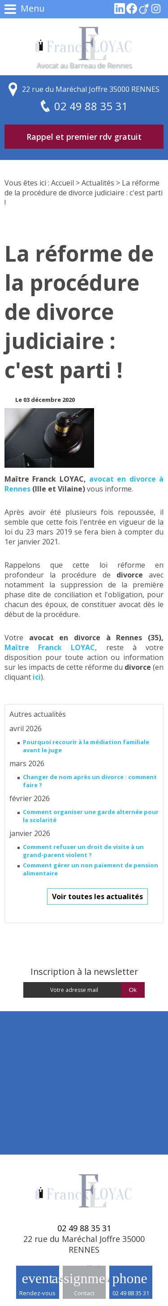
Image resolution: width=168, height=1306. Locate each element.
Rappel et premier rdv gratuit (84, 136)
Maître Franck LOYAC (49, 647)
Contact (84, 1293)
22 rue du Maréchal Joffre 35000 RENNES (90, 89)
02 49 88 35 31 (130, 1293)
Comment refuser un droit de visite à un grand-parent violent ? (83, 851)
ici (37, 677)
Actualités (98, 183)
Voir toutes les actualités (97, 896)
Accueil (62, 183)
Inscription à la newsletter (84, 971)
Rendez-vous (37, 1293)
